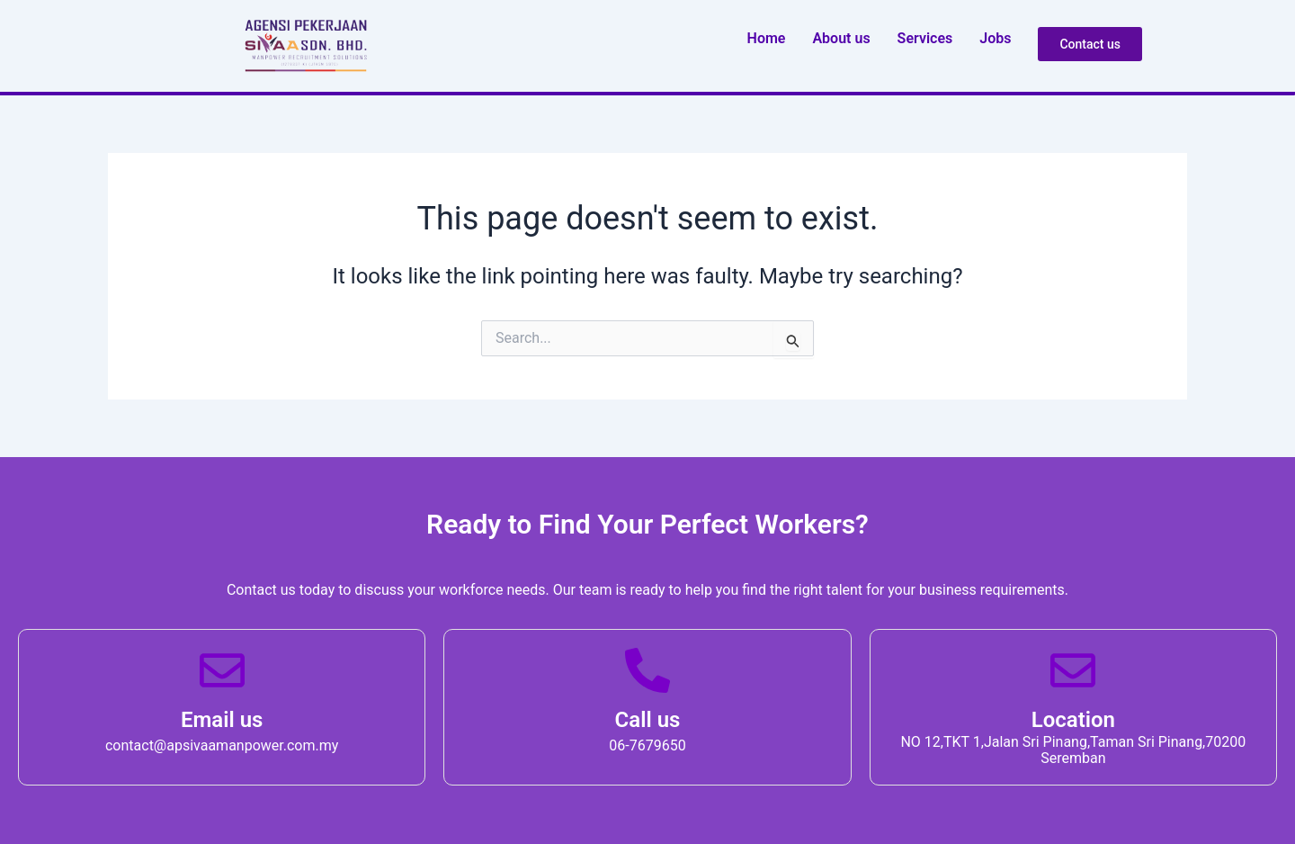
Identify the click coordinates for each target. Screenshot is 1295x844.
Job (995, 38)
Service (925, 38)
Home (766, 38)
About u (841, 38)
